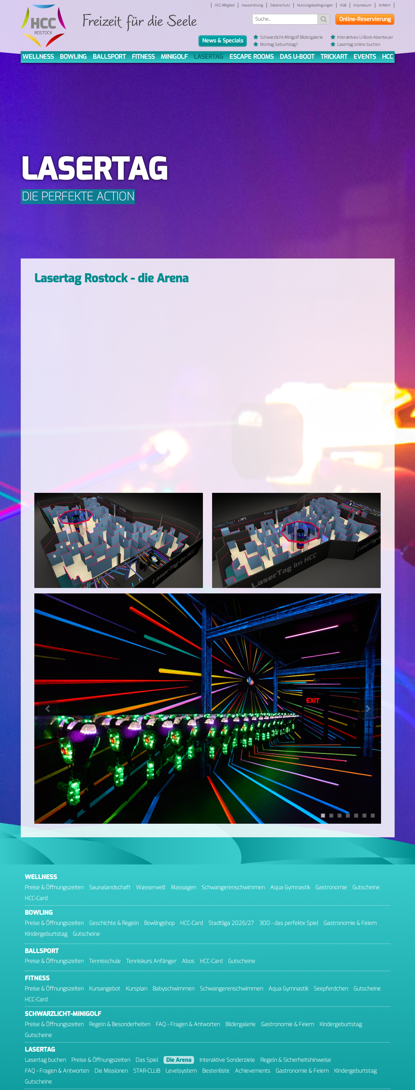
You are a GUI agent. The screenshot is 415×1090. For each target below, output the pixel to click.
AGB (343, 5)
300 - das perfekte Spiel (288, 923)
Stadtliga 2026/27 (231, 923)
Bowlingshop (159, 923)
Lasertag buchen (45, 1060)
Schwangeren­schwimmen (233, 887)
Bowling (73, 57)
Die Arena (178, 1060)
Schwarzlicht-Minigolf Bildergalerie (288, 37)
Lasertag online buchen (356, 44)
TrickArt (334, 57)
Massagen (183, 887)
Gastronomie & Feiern (350, 923)
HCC (387, 57)
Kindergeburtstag (355, 1070)
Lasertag (208, 57)
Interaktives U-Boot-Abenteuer (362, 37)
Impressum (362, 5)
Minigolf (174, 57)
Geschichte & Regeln (114, 923)
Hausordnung (252, 5)
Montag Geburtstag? (275, 44)
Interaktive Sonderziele (227, 1060)
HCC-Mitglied (225, 5)
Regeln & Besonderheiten (119, 1024)
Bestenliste (215, 1070)
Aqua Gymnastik (290, 887)
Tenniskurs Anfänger (151, 961)
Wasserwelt (151, 887)
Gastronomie (331, 887)
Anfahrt (385, 5)
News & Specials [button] (222, 40)
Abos (188, 961)
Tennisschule (105, 961)
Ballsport (109, 57)
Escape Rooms (251, 57)
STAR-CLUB (146, 1070)
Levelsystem (181, 1070)
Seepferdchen (331, 988)
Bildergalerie (240, 1024)
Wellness (38, 57)
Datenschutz (280, 5)
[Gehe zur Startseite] (44, 26)
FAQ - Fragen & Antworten (188, 1024)
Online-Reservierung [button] (365, 19)
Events (364, 57)
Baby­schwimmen (173, 988)
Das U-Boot (297, 57)
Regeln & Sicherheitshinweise (295, 1060)
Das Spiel (147, 1060)
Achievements (252, 1070)
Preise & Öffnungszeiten (54, 887)
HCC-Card (36, 898)
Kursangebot (104, 988)
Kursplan (136, 988)
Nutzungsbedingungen (315, 5)
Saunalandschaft (110, 887)
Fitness (143, 57)
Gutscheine (366, 887)
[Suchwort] (285, 19)
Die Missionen (111, 1070)
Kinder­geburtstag (46, 933)
